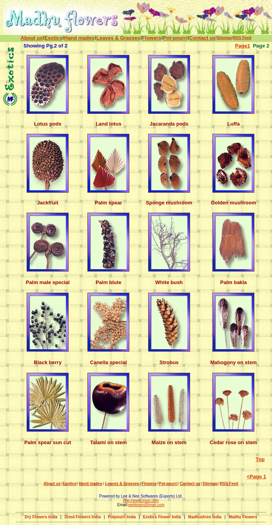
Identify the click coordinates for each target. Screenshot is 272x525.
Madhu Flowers (242, 517)
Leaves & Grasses (118, 38)
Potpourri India (122, 517)
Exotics (53, 38)
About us (31, 38)
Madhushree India (204, 517)
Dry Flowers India (41, 517)
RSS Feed (242, 38)
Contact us (202, 38)
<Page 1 (256, 476)
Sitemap (224, 38)
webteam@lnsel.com (146, 505)
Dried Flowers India (83, 517)
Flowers (151, 38)
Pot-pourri (175, 38)
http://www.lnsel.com (141, 500)
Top (260, 459)
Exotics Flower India (162, 517)
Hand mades (79, 38)
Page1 (242, 46)
